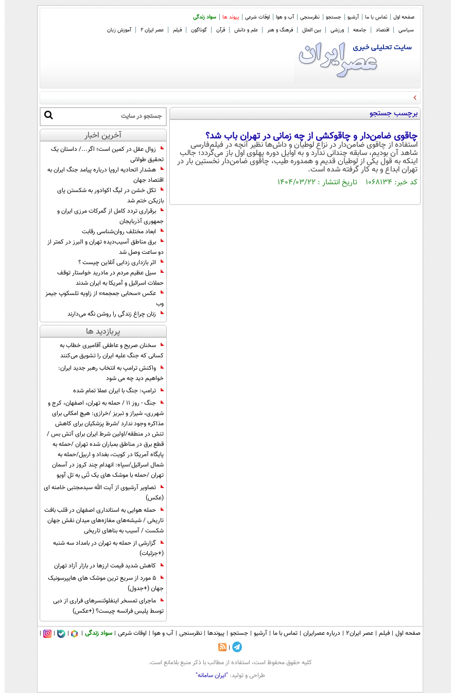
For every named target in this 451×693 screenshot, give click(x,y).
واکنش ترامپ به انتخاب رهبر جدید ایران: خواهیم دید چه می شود (106, 373)
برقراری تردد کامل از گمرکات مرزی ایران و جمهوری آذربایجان (106, 216)
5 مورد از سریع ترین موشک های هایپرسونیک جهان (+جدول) (101, 583)
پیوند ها (226, 17)
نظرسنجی (305, 17)
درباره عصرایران (317, 633)
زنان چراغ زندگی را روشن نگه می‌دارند (111, 314)
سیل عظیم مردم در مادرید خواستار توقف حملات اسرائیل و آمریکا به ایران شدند (106, 278)
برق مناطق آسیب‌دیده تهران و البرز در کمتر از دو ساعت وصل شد (101, 247)
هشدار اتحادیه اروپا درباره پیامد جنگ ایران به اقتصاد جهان (101, 175)
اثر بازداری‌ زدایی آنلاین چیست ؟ (116, 262)
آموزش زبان (114, 30)
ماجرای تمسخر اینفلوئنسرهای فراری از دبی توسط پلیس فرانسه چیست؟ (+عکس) (103, 606)
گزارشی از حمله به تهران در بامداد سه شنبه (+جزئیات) (103, 548)
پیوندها (211, 633)
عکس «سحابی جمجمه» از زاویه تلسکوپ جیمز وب (100, 298)
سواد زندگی (200, 17)
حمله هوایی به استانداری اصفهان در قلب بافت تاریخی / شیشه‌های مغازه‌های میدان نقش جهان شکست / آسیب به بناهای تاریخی (99, 520)
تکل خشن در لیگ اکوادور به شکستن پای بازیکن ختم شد (106, 195)
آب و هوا (280, 17)
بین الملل (307, 30)
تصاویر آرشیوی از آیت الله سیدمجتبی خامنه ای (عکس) (99, 493)
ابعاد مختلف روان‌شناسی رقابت (118, 231)
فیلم (172, 30)
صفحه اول (399, 17)
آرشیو (348, 17)
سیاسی (401, 30)
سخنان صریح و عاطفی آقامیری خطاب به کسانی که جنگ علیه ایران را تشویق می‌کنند (107, 350)
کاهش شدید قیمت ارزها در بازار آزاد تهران (104, 565)
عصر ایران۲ (355, 633)
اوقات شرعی (252, 17)
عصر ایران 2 (147, 30)
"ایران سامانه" (207, 675)
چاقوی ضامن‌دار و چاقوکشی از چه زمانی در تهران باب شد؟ (307, 136)
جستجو (329, 17)
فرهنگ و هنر (275, 30)
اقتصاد (378, 30)
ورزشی (332, 30)
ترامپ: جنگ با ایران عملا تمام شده (113, 390)
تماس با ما (371, 17)
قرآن (216, 30)
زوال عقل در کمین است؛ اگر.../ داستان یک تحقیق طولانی (102, 154)
